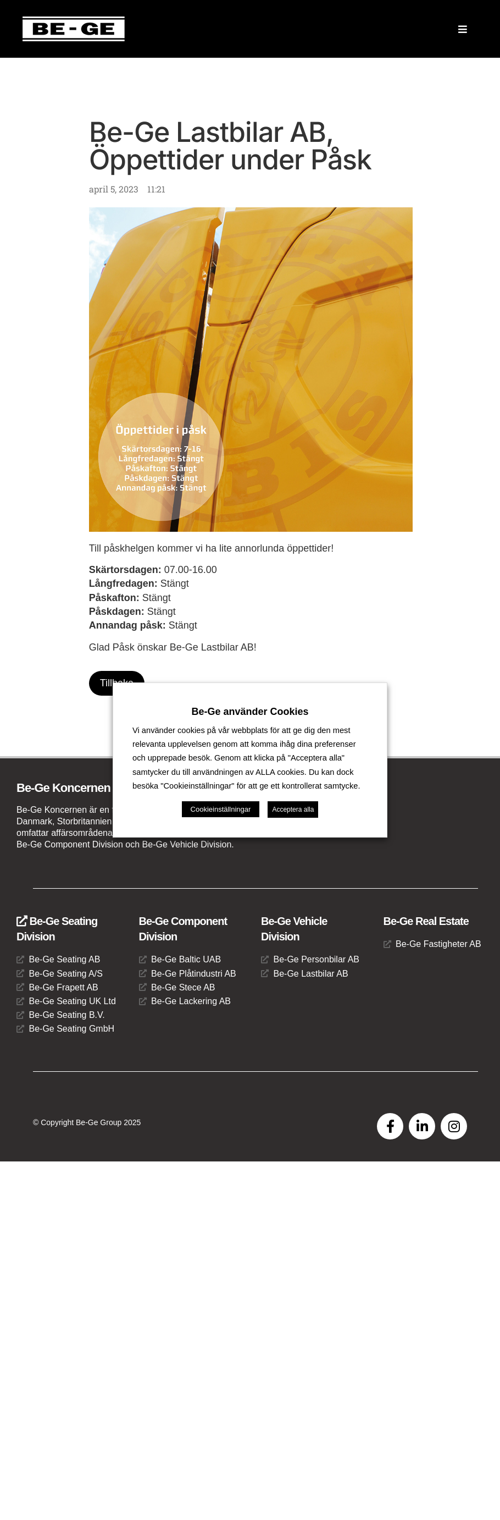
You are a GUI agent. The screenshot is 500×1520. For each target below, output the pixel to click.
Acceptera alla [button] (293, 802)
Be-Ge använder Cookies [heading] (249, 718)
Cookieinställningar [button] (221, 802)
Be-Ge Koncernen (63, 788)
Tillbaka (117, 683)
